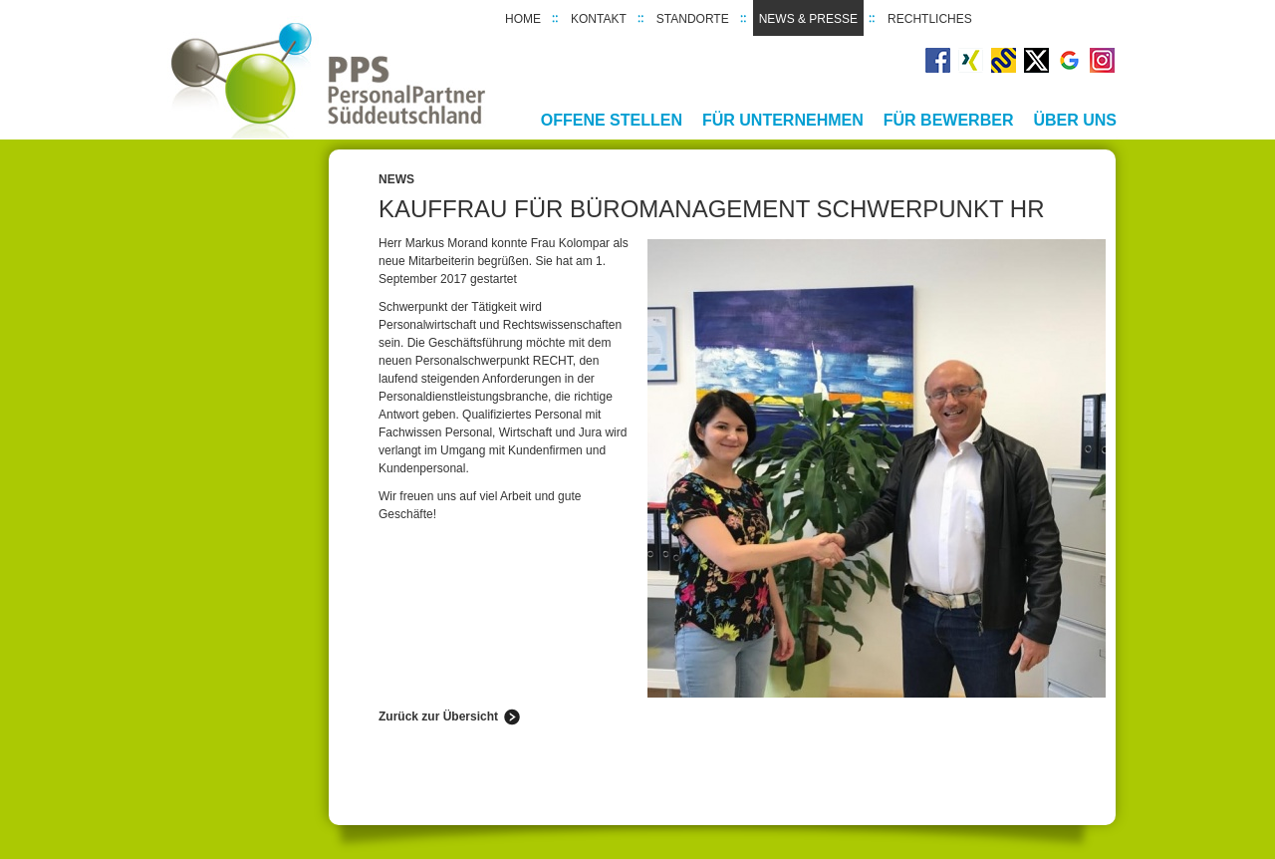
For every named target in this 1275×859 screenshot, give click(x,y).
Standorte (692, 19)
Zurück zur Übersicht (438, 716)
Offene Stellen (611, 120)
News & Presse (808, 19)
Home (523, 19)
